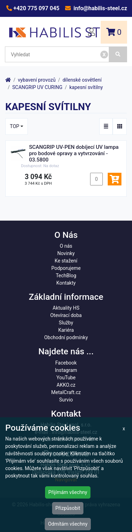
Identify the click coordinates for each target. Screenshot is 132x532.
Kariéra (66, 330)
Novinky (66, 253)
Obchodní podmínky (66, 337)
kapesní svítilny (86, 87)
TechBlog (66, 275)
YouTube (65, 377)
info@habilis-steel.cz (99, 8)
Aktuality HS (66, 308)
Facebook (66, 363)
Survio (66, 400)
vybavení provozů (37, 80)
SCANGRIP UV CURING (37, 87)
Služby (66, 322)
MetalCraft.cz (66, 392)
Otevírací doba (66, 315)
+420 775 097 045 (35, 8)
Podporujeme (66, 268)
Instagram (66, 370)
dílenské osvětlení (82, 80)
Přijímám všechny (67, 492)
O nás (66, 246)
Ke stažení (66, 261)
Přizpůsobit (67, 508)
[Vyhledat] (118, 54)
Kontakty (66, 283)
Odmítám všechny (67, 524)
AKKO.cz (66, 385)
